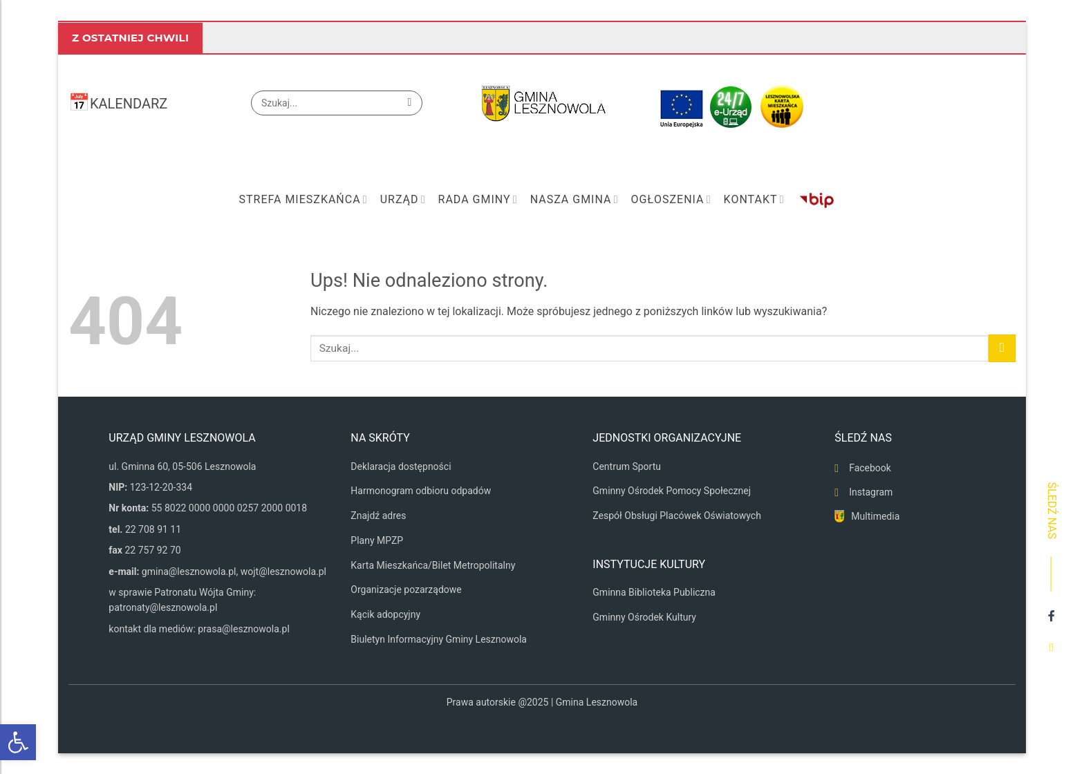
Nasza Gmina (574, 200)
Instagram (871, 492)
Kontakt (754, 200)
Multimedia (875, 516)
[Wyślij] (409, 103)
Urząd (403, 200)
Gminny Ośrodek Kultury (644, 617)
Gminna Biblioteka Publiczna (654, 592)
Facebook (870, 467)
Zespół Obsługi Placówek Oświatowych (676, 515)
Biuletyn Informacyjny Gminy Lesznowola (439, 639)
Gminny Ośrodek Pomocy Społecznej (671, 490)
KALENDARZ (128, 103)
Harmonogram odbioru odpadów (421, 490)
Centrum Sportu (626, 466)
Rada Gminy (478, 200)
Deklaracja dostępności (401, 466)
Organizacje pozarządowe (406, 589)
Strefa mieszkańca (303, 200)
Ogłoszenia (670, 200)
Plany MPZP (377, 540)
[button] (18, 742)
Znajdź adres (378, 515)
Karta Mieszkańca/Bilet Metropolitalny (433, 565)
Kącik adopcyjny (385, 614)
